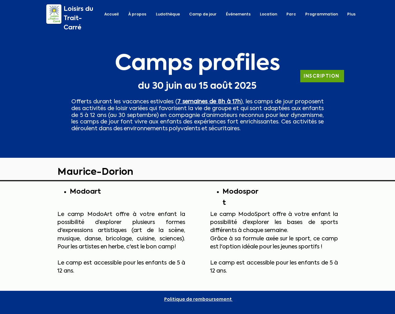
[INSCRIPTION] (322, 76)
